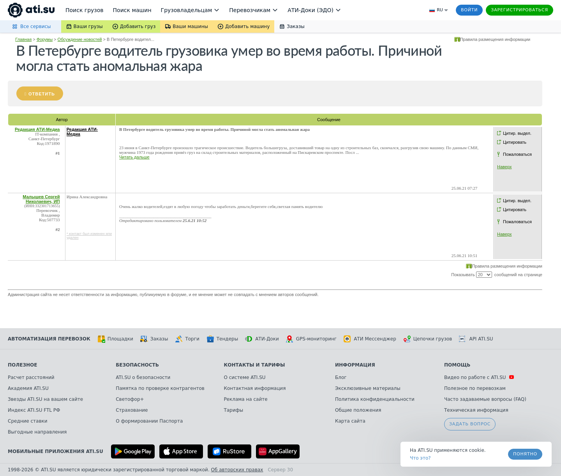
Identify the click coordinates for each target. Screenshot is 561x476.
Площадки (115, 339)
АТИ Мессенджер (370, 338)
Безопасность (137, 365)
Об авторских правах (237, 469)
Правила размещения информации (495, 39)
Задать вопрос (469, 424)
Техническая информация (476, 410)
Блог (341, 377)
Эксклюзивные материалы (367, 388)
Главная (23, 39)
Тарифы (233, 410)
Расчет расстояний (31, 377)
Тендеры (222, 339)
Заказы (154, 339)
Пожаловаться (517, 154)
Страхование (132, 410)
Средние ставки (28, 421)
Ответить (41, 94)
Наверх (504, 166)
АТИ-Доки (262, 339)
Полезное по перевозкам (475, 388)
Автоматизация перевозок (49, 339)
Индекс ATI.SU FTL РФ (34, 410)
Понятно (525, 454)
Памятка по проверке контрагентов (160, 388)
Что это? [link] (420, 458)
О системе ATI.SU (244, 377)
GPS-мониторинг (311, 338)
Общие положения (358, 410)
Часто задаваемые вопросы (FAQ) (485, 399)
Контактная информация (255, 388)
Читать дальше (134, 157)
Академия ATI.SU (28, 388)
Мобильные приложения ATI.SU (55, 451)
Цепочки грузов (427, 339)
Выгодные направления (37, 432)
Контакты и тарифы (254, 365)
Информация (355, 365)
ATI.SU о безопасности (143, 377)
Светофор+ (130, 399)
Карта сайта (350, 421)
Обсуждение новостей (80, 39)
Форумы (45, 39)
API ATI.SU (476, 339)
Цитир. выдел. (517, 133)
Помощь (457, 365)
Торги (187, 339)
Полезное (22, 365)
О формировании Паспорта (149, 421)
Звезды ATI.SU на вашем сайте (45, 399)
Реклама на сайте (245, 399)
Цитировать (514, 142)
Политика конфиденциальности (375, 399)
